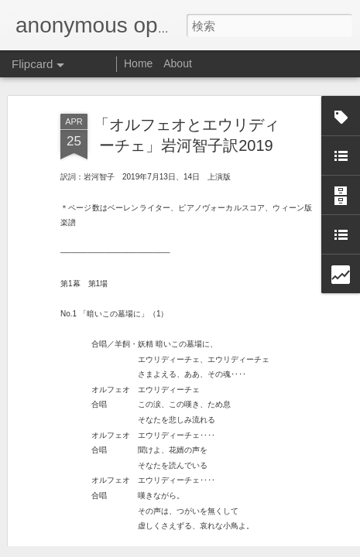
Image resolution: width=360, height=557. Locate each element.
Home (138, 63)
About (177, 63)
